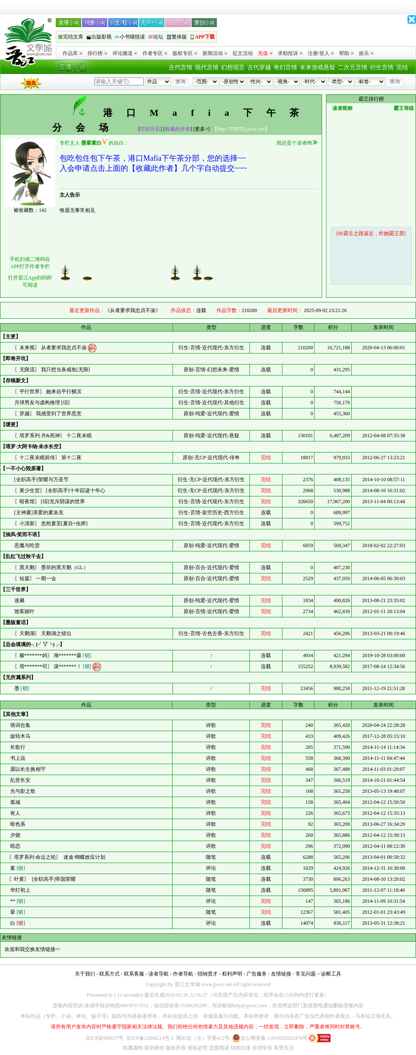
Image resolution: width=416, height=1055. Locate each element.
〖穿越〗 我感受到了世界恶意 (48, 414)
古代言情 (180, 67)
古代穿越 (259, 67)
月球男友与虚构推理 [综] (42, 403)
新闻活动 (215, 53)
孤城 (14, 802)
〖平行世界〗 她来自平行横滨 (48, 392)
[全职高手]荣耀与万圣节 (41, 479)
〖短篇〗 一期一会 (35, 578)
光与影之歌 (22, 791)
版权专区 (184, 53)
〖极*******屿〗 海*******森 (52, 655)
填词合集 (19, 725)
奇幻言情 (285, 67)
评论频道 (124, 53)
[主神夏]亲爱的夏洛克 (38, 512)
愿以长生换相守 (27, 769)
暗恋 (14, 846)
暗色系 (17, 824)
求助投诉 (290, 53)
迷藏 (19, 600)
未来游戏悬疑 (317, 67)
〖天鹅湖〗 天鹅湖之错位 (42, 633)
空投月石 (150, 129)
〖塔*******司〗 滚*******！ (53, 666)
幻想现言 (233, 67)
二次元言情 (352, 67)
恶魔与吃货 (27, 545)
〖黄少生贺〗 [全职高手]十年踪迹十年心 (59, 490)
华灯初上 (19, 890)
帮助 (346, 53)
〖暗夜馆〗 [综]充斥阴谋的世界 (49, 501)
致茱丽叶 (24, 611)
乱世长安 (19, 780)
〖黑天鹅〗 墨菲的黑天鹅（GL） (51, 567)
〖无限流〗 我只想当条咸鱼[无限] (52, 370)
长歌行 (17, 747)
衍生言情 (382, 67)
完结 (402, 67)
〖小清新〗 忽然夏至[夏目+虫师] (51, 523)
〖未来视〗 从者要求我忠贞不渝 (51, 348)
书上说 (17, 758)
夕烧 (14, 835)
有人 (14, 813)
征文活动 (243, 53)
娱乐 (366, 53)
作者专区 (154, 53)
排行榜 (97, 53)
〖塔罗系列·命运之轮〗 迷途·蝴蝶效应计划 (57, 857)
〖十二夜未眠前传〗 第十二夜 (48, 457)
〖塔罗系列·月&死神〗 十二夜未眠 (53, 435)
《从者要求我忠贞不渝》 (133, 310)
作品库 (72, 53)
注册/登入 (321, 53)
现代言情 (207, 67)
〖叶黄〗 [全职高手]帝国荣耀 (42, 879)
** (17, 901)
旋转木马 (19, 736)
